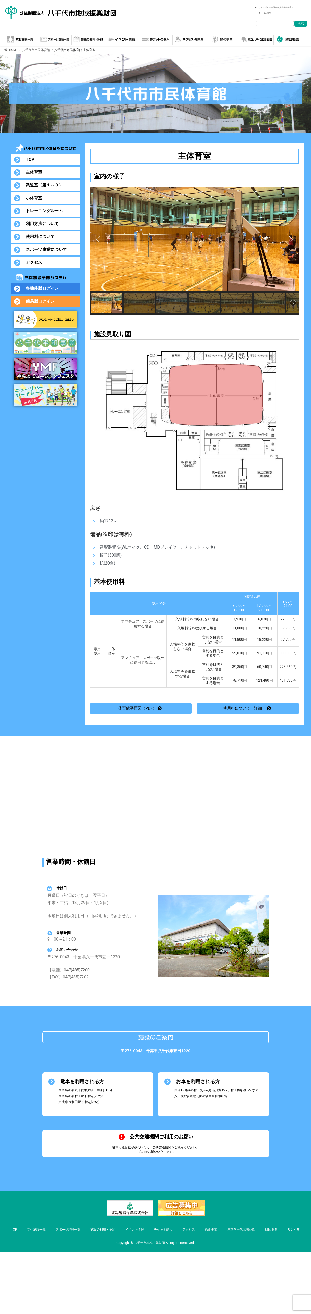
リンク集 (294, 1229)
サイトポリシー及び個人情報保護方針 (276, 7)
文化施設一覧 (36, 1229)
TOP (14, 1229)
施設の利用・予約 (102, 1229)
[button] (98, 239)
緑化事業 (211, 1229)
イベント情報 (134, 1229)
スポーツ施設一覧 (68, 1229)
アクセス (188, 1229)
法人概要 (267, 13)
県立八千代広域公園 (241, 1229)
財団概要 (271, 1229)
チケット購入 (163, 1229)
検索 (301, 23)
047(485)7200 (77, 970)
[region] (194, 251)
